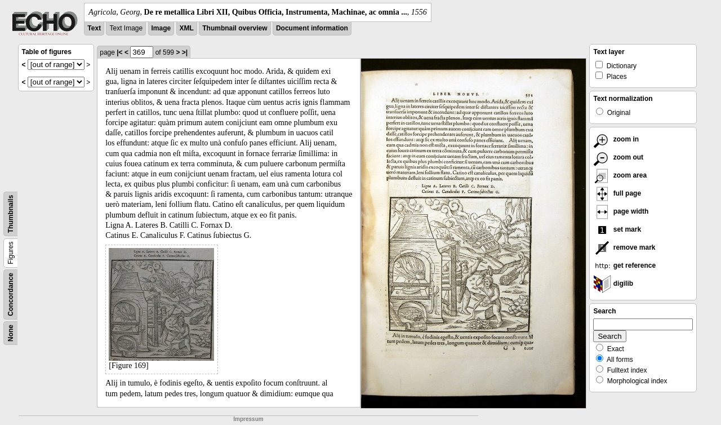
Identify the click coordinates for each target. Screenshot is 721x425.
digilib (613, 283)
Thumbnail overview (234, 28)
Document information (312, 28)
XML (187, 28)
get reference (624, 265)
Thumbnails (11, 214)
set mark (617, 229)
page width (620, 211)
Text (94, 28)
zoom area (620, 175)
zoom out (618, 157)
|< (119, 52)
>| (185, 52)
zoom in (616, 139)
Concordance (11, 294)
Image (161, 28)
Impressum (248, 419)
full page (617, 193)
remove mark (624, 247)
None (11, 333)
